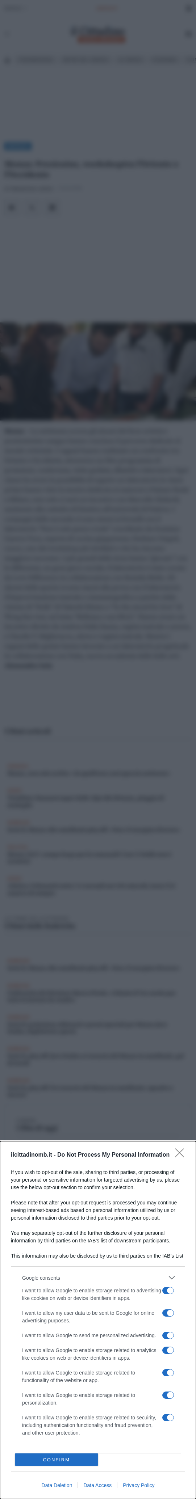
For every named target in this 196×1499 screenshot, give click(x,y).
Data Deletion (57, 1485)
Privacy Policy (138, 1485)
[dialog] (98, 1320)
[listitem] (98, 1277)
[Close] (182, 1155)
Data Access (97, 1485)
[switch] (168, 1290)
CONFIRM (56, 1459)
